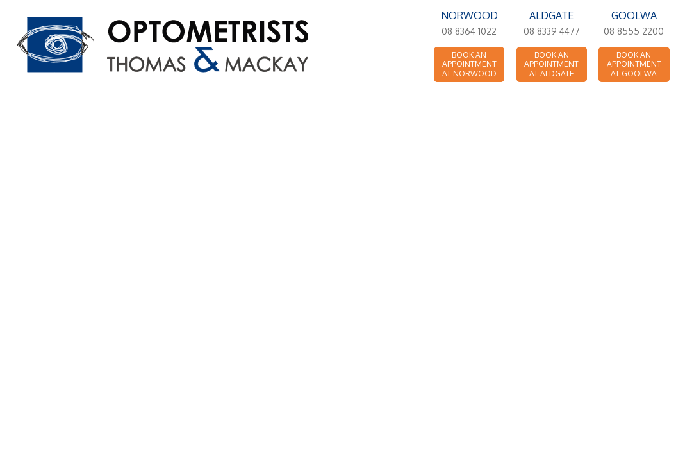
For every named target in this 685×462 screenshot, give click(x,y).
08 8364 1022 (469, 31)
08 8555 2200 (634, 31)
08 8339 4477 (552, 31)
